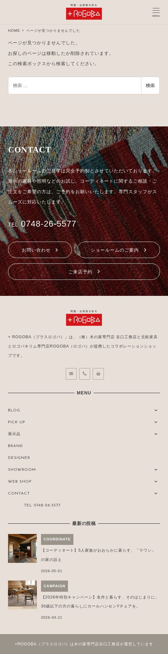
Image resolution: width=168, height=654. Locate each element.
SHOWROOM (22, 470)
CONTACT (19, 493)
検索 (150, 85)
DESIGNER (19, 458)
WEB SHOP (20, 482)
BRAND (15, 446)
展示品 (14, 434)
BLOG (14, 410)
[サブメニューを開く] (156, 410)
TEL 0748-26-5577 (42, 505)
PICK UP (16, 422)
